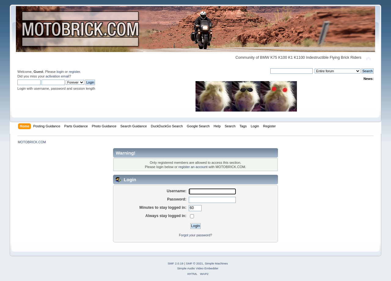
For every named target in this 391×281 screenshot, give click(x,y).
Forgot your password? (195, 235)
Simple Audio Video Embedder (197, 268)
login (60, 71)
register (74, 71)
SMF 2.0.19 (176, 263)
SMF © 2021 (194, 263)
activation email (57, 76)
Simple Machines (216, 263)
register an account (192, 167)
